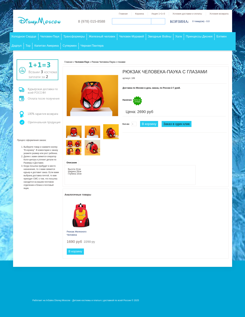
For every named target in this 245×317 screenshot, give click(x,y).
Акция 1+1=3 (158, 13)
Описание (72, 162)
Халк (178, 36)
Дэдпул (17, 45)
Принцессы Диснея (199, 36)
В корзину (149, 124)
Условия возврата (219, 13)
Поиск (158, 21)
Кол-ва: (126, 124)
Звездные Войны (159, 36)
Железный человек (102, 36)
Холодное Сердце (23, 36)
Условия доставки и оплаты (187, 13)
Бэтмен (221, 36)
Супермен (69, 45)
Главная (123, 13)
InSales (50, 300)
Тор (28, 45)
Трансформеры (74, 36)
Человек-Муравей (131, 36)
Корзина (139, 13)
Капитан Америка (46, 45)
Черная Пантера (92, 45)
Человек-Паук (50, 36)
